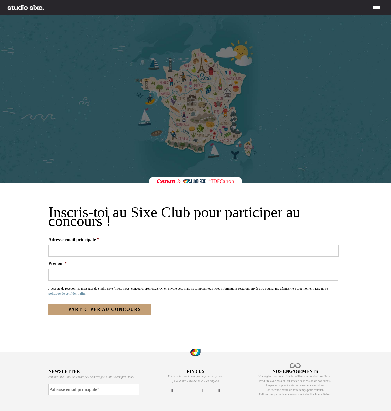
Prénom (57, 263)
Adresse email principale (73, 239)
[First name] (193, 275)
